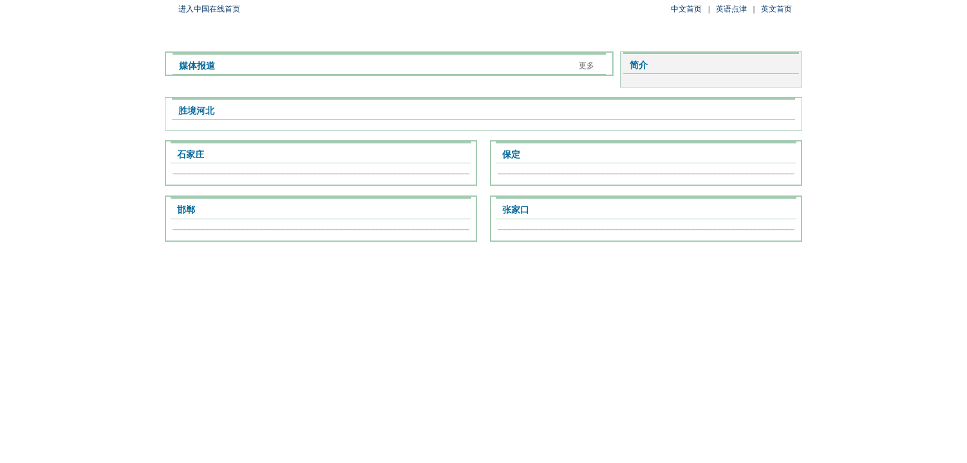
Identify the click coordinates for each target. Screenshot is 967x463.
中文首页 (686, 9)
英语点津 (731, 9)
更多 (586, 65)
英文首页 (776, 9)
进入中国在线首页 (209, 9)
